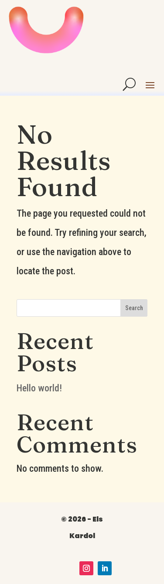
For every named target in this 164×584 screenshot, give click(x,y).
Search (134, 307)
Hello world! (39, 388)
